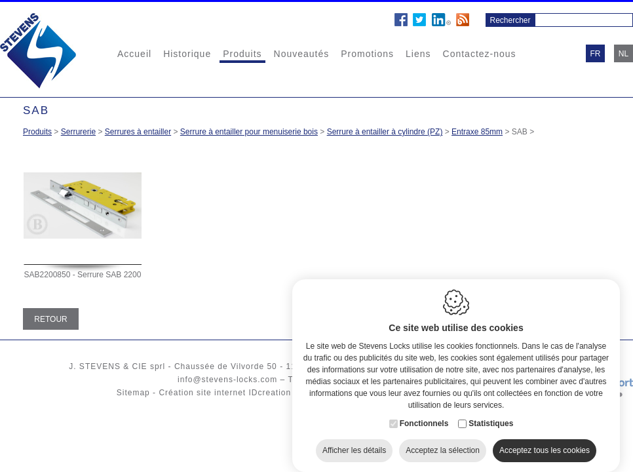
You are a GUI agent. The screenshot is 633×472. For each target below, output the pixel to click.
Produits (242, 54)
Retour (50, 319)
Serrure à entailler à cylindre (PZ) (385, 131)
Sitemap (133, 392)
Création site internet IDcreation (225, 392)
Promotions (367, 54)
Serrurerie (78, 131)
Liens (418, 54)
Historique (187, 54)
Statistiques (491, 415)
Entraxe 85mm (477, 131)
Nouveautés (302, 54)
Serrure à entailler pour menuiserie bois (249, 131)
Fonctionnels (424, 415)
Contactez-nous (479, 54)
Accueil (134, 54)
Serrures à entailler (138, 131)
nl (623, 53)
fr (595, 53)
